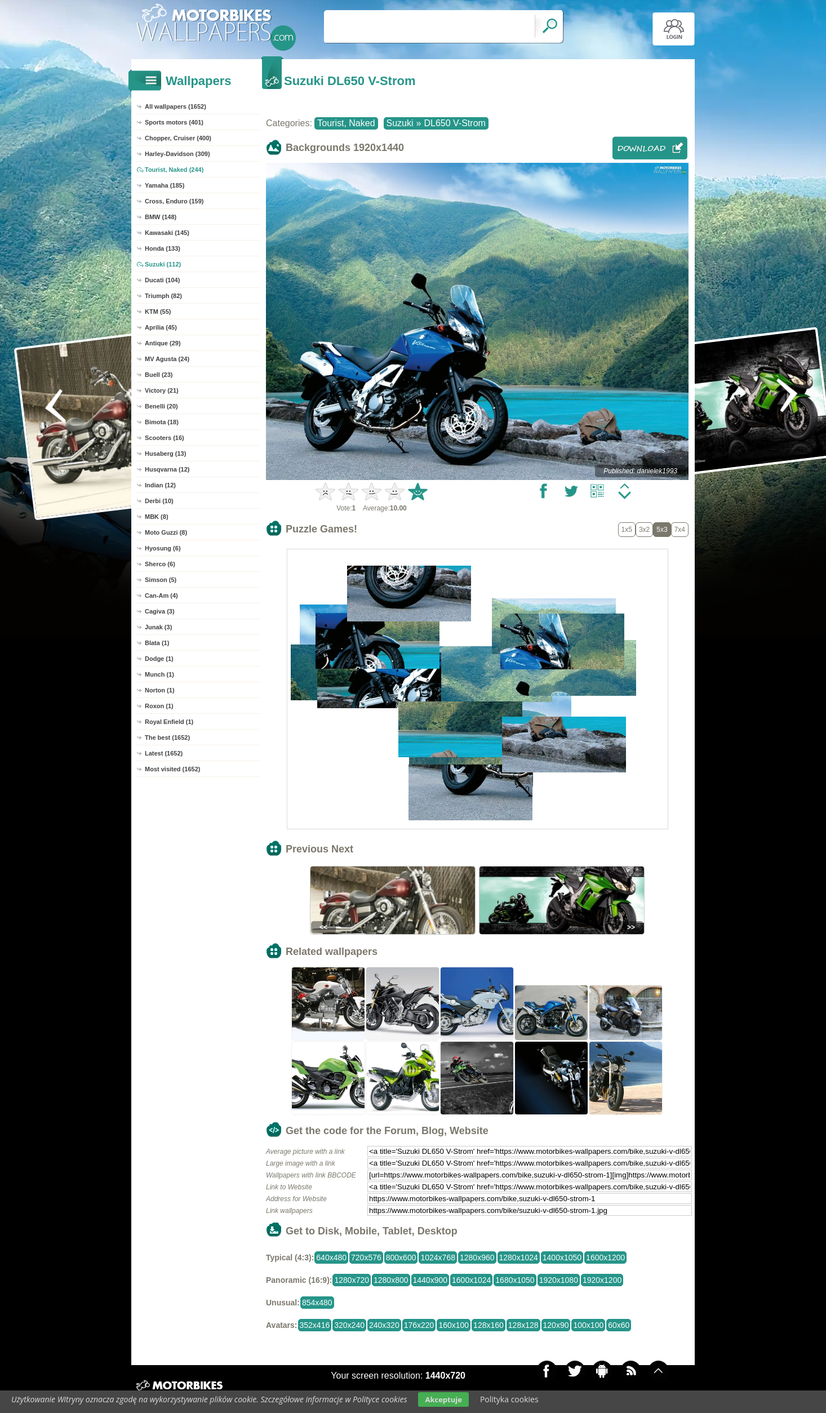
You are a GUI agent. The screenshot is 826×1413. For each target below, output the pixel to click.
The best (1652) (167, 737)
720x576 (366, 1257)
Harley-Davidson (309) (177, 153)
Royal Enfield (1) (169, 721)
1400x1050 (562, 1257)
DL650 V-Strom (454, 123)
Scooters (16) (164, 437)
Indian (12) (160, 485)
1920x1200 (602, 1280)
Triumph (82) (163, 295)
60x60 (618, 1325)
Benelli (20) (161, 406)
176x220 (419, 1325)
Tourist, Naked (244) (174, 169)
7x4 (679, 530)
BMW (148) (160, 217)
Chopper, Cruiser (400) (178, 138)
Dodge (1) (159, 658)
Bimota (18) (162, 422)
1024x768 (437, 1257)
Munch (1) (159, 674)
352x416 (315, 1325)
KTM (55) (158, 311)
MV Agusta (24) (167, 359)
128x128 (523, 1325)
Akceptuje (443, 1399)
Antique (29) (163, 343)
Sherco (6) (160, 564)
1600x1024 (471, 1280)
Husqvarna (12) (167, 469)
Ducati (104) (162, 280)
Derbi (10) (159, 500)
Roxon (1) (159, 706)
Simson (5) (160, 579)
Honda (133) (162, 248)
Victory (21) (162, 390)
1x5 (626, 530)
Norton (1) (160, 690)
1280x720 (351, 1280)
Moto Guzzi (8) (166, 532)
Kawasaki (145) (167, 232)
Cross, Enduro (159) (174, 201)
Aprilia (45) (161, 327)
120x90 (556, 1325)
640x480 (331, 1257)
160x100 (453, 1325)
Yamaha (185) (164, 185)
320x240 (349, 1325)
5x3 (661, 530)
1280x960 (477, 1257)
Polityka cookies (509, 1399)
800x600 (401, 1257)
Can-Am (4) (161, 595)
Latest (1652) (164, 753)
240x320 (384, 1325)
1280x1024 (518, 1257)
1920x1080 (558, 1280)
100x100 (588, 1325)
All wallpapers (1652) (175, 106)
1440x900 (430, 1280)
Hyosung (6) (163, 548)
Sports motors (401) (174, 122)
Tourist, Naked (346, 123)
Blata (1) (157, 642)
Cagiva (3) (160, 611)
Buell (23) (159, 374)
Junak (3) (158, 627)
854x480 (317, 1302)
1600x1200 (605, 1257)
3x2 (644, 530)
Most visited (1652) (172, 769)
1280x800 (391, 1280)
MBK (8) (156, 516)
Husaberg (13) (165, 453)
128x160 (488, 1325)
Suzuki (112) (163, 264)
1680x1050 (514, 1280)
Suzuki (400, 123)
